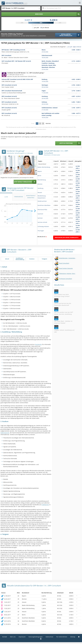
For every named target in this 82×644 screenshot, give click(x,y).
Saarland (40, 214)
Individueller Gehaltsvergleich (66, 237)
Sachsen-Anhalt (42, 222)
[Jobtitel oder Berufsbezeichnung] (20, 8)
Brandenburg (42, 180)
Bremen (40, 184)
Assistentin (38, 344)
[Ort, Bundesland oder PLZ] (61, 8)
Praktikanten (45, 505)
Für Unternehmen (61, 637)
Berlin (39, 175)
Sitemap (72, 637)
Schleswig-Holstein (43, 226)
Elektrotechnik (5, 433)
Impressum (22, 637)
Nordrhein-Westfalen (44, 205)
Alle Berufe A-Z (41, 236)
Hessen (40, 192)
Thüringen (41, 231)
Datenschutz (49, 637)
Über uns (13, 637)
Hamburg (40, 188)
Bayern (40, 171)
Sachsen (40, 218)
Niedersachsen (42, 201)
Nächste (48, 123)
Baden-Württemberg (44, 167)
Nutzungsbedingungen (36, 637)
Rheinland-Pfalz (42, 209)
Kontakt (4, 637)
